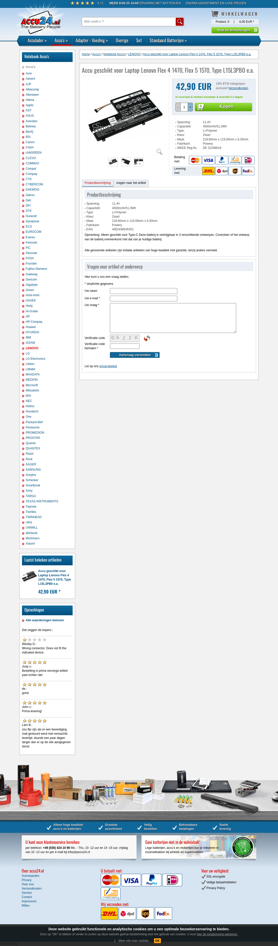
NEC (29, 401)
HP (28, 316)
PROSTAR (33, 438)
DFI (28, 205)
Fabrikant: (183, 143)
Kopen (227, 106)
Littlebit (30, 369)
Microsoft (32, 385)
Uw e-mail (92, 298)
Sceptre (31, 475)
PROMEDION (35, 432)
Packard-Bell (34, 422)
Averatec (31, 121)
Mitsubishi (32, 390)
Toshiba (31, 512)
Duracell (31, 216)
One (28, 416)
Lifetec (30, 364)
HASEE (31, 300)
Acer (29, 73)
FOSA (30, 258)
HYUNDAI (32, 332)
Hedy (29, 306)
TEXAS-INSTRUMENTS (42, 501)
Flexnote (31, 253)
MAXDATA (33, 374)
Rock (29, 459)
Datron (30, 195)
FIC (28, 248)
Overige (122, 40)
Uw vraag (92, 305)
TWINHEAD (34, 517)
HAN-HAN (32, 295)
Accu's (61, 40)
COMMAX (32, 163)
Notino (30, 406)
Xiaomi (30, 543)
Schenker (32, 480)
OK (157, 941)
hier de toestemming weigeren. (217, 934)
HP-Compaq (34, 321)
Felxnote (31, 242)
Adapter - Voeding (92, 40)
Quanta (30, 443)
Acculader (37, 40)
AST (28, 110)
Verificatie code (95, 338)
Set (139, 40)
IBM (28, 337)
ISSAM (30, 342)
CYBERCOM (34, 184)
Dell (28, 200)
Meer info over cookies (134, 941)
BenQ (29, 131)
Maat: (181, 139)
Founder (31, 263)
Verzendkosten (238, 88)
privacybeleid (108, 366)
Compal (31, 168)
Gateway (31, 274)
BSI (28, 137)
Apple (29, 105)
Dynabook (32, 221)
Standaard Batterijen (168, 40)
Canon (30, 142)
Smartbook (33, 485)
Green (30, 290)
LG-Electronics (35, 358)
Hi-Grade (32, 311)
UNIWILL (32, 527)
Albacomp (32, 89)
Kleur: (181, 135)
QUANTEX (33, 448)
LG (28, 353)
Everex (30, 237)
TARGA (31, 496)
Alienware (32, 94)
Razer (30, 453)
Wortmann (32, 538)
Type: (180, 130)
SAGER (31, 464)
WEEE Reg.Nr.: (187, 148)
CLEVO (31, 158)
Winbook (31, 533)
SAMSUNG (33, 469)
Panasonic (33, 427)
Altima (30, 100)
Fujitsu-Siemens (36, 269)
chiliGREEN (33, 152)
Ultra (29, 522)
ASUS (30, 115)
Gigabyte (32, 285)
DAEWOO (32, 189)
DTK (29, 211)
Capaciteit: (184, 126)
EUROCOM (33, 232)
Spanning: (184, 122)
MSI (28, 395)
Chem (30, 147)
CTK (29, 179)
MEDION (32, 379)
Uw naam (91, 291)
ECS (29, 226)
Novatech (32, 411)
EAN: (89, 229)
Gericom (31, 279)
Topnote (31, 506)
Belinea (31, 126)
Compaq (31, 174)
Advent (30, 78)
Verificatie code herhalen (95, 346)
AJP (28, 84)
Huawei (31, 327)
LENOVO (32, 348)
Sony (29, 490)
